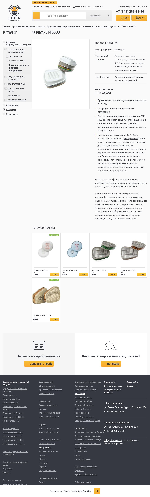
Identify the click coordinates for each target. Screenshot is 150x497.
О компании (37, 6)
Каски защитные (46, 393)
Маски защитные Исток (14, 444)
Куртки (42, 466)
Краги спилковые (83, 459)
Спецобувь (11, 109)
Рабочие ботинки (83, 409)
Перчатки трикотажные (86, 466)
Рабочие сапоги (82, 412)
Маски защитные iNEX (13, 432)
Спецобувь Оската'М (84, 416)
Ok (97, 491)
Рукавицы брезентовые (86, 474)
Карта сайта (132, 382)
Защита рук (12, 114)
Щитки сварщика (47, 386)
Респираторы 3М (10, 402)
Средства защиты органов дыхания (63, 26)
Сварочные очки (46, 382)
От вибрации (81, 451)
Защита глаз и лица (16, 83)
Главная (6, 26)
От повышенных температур (88, 439)
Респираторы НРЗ (11, 420)
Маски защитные (17, 60)
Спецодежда (12, 105)
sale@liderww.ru (140, 6)
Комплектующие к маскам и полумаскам (100, 26)
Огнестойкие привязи (49, 416)
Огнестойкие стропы (49, 432)
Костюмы (43, 462)
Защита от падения (17, 99)
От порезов (80, 447)
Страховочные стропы (49, 428)
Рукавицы (79, 470)
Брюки (42, 455)
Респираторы (15, 56)
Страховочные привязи (49, 412)
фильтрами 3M (130, 138)
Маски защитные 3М (12, 436)
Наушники (7, 468)
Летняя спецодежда (48, 451)
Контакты (98, 6)
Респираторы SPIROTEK (14, 417)
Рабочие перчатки (83, 482)
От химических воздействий (88, 436)
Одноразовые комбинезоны (88, 382)
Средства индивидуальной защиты (28, 26)
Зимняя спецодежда (48, 478)
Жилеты (42, 459)
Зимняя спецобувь (83, 401)
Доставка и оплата (82, 6)
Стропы (42, 424)
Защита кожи (14, 95)
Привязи (43, 409)
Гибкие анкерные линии (50, 439)
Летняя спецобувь (83, 397)
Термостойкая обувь (84, 405)
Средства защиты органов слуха (16, 78)
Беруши (6, 472)
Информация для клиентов (57, 6)
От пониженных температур (88, 443)
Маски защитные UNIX (13, 440)
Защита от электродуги (86, 389)
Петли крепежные (47, 443)
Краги (77, 455)
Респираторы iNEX (11, 399)
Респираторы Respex (13, 413)
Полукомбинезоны (47, 470)
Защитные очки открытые (15, 483)
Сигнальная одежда (84, 386)
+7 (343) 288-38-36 (130, 11)
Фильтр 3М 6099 (128, 26)
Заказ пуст (95, 15)
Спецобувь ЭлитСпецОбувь (87, 420)
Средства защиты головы (51, 389)
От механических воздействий (89, 432)
